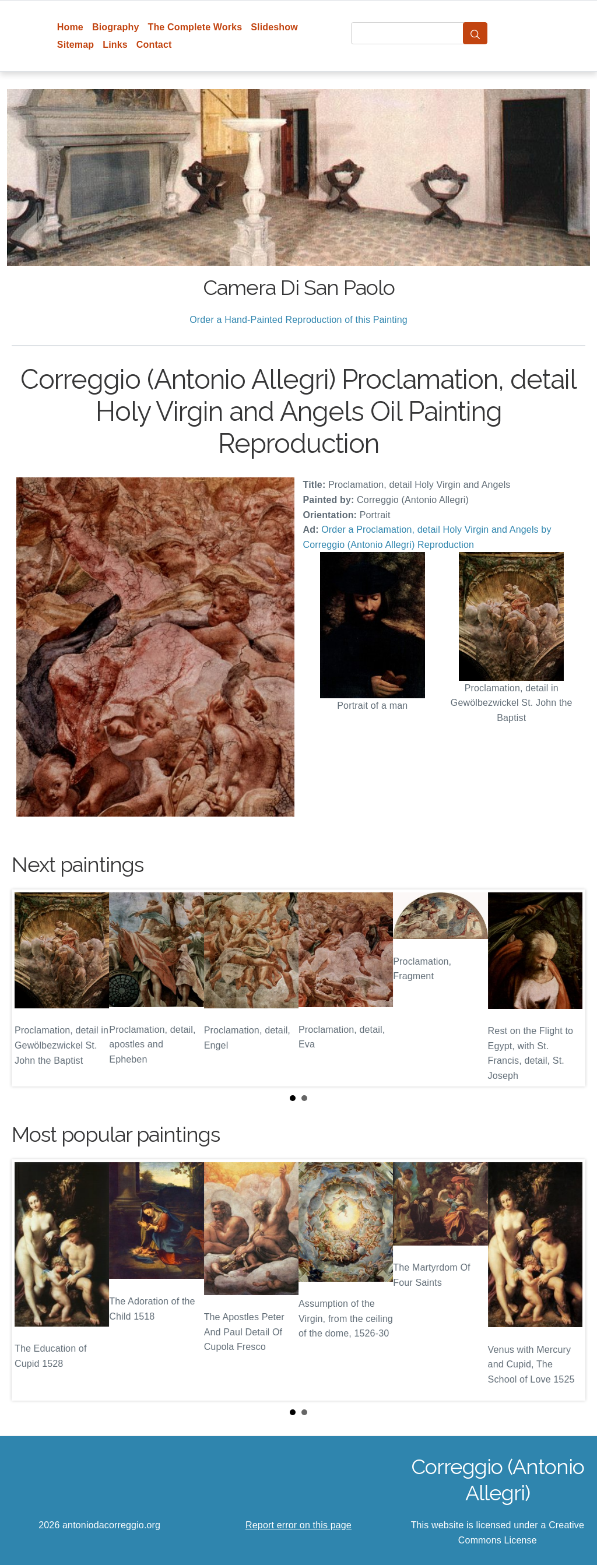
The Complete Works (195, 27)
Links (115, 45)
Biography (115, 27)
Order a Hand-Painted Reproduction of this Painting (298, 320)
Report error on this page (298, 1525)
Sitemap (75, 45)
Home (70, 27)
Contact (154, 45)
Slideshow (274, 27)
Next (567, 988)
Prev (29, 988)
